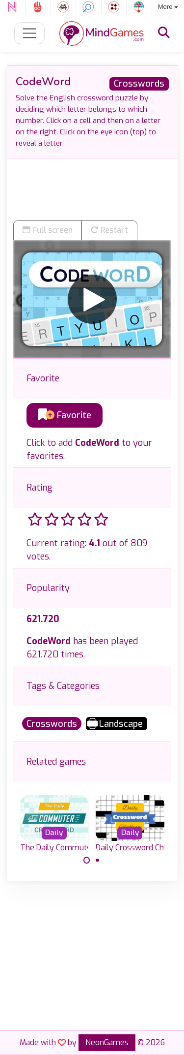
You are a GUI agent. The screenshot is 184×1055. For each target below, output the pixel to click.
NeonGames (107, 1042)
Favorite (64, 415)
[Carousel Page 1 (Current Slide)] (86, 860)
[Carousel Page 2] (97, 860)
